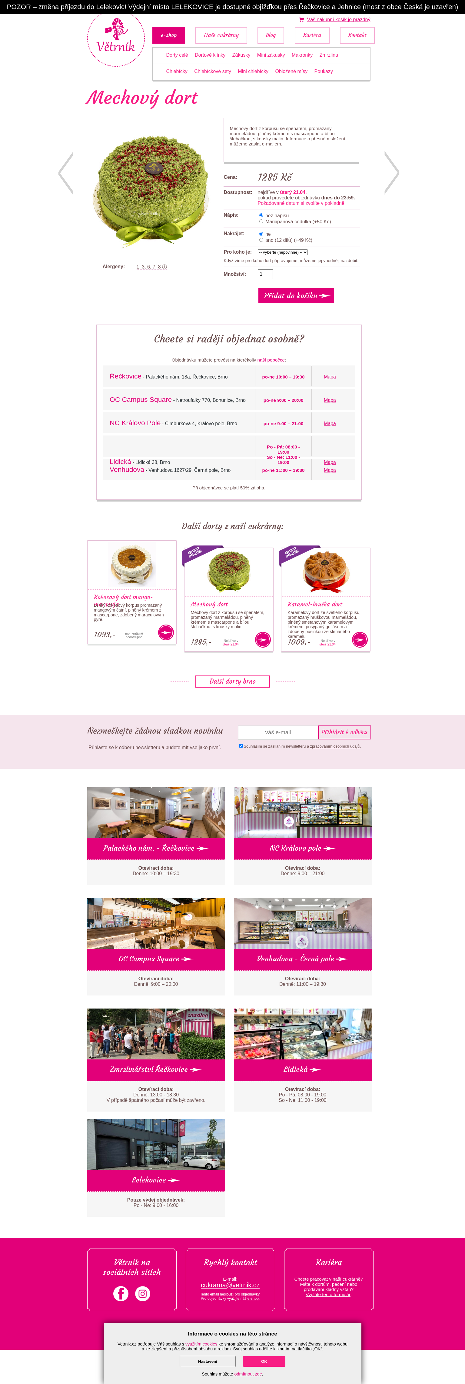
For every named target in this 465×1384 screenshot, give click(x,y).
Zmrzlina (329, 55)
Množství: (235, 274)
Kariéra (312, 35)
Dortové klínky (210, 55)
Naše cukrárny (221, 35)
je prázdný (338, 19)
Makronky (302, 55)
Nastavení (207, 1361)
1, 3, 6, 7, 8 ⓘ (152, 266)
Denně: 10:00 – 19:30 (156, 870)
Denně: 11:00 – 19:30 (302, 981)
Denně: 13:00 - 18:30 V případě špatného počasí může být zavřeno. (156, 1095)
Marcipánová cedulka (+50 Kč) (297, 221)
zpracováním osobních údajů (335, 746)
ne (267, 234)
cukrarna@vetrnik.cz (230, 1285)
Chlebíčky (177, 71)
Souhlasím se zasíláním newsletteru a (302, 746)
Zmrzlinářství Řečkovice (156, 1069)
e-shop (169, 35)
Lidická (303, 1069)
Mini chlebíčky (253, 71)
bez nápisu (276, 215)
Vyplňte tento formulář (328, 1294)
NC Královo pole (303, 848)
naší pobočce (271, 359)
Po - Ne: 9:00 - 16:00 (156, 1202)
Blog (271, 35)
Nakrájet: (234, 233)
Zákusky (241, 55)
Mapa (330, 376)
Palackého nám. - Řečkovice (156, 848)
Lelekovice (156, 1180)
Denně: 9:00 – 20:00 (156, 981)
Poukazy (323, 71)
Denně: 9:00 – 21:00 (302, 870)
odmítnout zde (248, 1374)
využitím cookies (201, 1344)
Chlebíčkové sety (212, 71)
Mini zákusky (271, 55)
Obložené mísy (291, 71)
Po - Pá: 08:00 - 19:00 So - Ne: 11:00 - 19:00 (302, 1095)
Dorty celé (177, 55)
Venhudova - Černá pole (302, 958)
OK (264, 1361)
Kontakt (357, 35)
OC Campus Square (156, 958)
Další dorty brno (233, 681)
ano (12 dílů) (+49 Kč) (288, 240)
